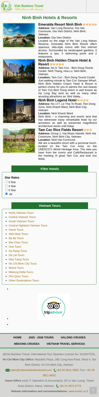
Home (17, 337)
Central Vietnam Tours (22, 217)
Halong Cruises (73, 337)
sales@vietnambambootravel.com (31, 370)
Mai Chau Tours (18, 242)
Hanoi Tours (16, 229)
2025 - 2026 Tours (41, 337)
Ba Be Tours (16, 238)
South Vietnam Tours (21, 221)
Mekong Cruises (26, 343)
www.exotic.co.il (78, 391)
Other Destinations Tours (24, 280)
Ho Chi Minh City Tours (23, 263)
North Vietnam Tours (21, 212)
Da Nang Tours (18, 250)
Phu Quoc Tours (18, 276)
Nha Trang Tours (19, 259)
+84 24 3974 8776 (70, 385)
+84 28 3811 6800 (67, 370)
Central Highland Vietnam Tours (28, 225)
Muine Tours (16, 267)
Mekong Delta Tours (21, 272)
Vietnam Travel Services (65, 343)
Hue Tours (15, 246)
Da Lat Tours (16, 255)
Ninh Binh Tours (18, 234)
